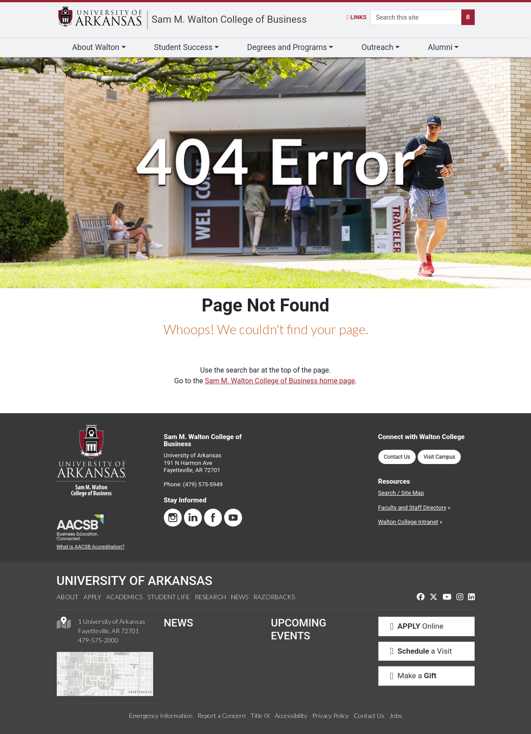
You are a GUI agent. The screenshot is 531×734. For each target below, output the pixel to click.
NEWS (178, 623)
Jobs (395, 715)
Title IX (260, 715)
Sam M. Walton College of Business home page (280, 381)
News (239, 597)
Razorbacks (274, 597)
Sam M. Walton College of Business (229, 19)
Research (210, 597)
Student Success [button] (183, 47)
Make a (411, 675)
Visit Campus (439, 457)
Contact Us (397, 457)
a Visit (419, 651)
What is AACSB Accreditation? (91, 546)
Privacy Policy (330, 715)
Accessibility (291, 715)
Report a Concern (221, 715)
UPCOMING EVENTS (298, 629)
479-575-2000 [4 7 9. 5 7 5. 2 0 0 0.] (98, 640)
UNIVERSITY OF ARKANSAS (135, 580)
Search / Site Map (401, 492)
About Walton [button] (96, 47)
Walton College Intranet (408, 521)
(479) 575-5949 (203, 484)
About (68, 597)
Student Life (168, 597)
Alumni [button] (440, 47)
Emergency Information (160, 715)
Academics (124, 597)
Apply (92, 597)
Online (414, 626)
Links (357, 17)
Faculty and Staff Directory (412, 507)
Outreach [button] (377, 47)
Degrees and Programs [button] (287, 47)
